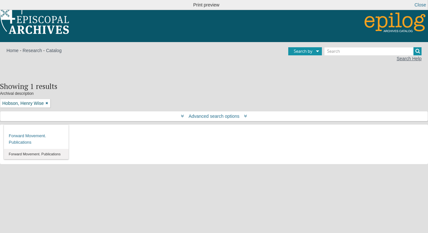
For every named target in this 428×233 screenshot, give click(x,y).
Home (12, 50)
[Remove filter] (47, 103)
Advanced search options (214, 116)
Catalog (53, 50)
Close (420, 4)
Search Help (409, 58)
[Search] (373, 51)
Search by (303, 51)
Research (32, 50)
